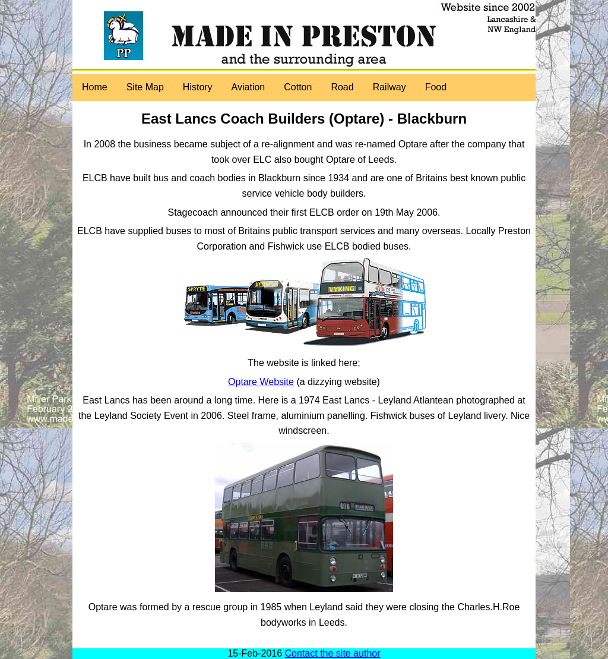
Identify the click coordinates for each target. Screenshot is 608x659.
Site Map (145, 87)
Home (94, 87)
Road (342, 87)
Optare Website (261, 382)
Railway (389, 87)
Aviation (248, 87)
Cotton (298, 87)
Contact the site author (333, 653)
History (198, 87)
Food (435, 87)
